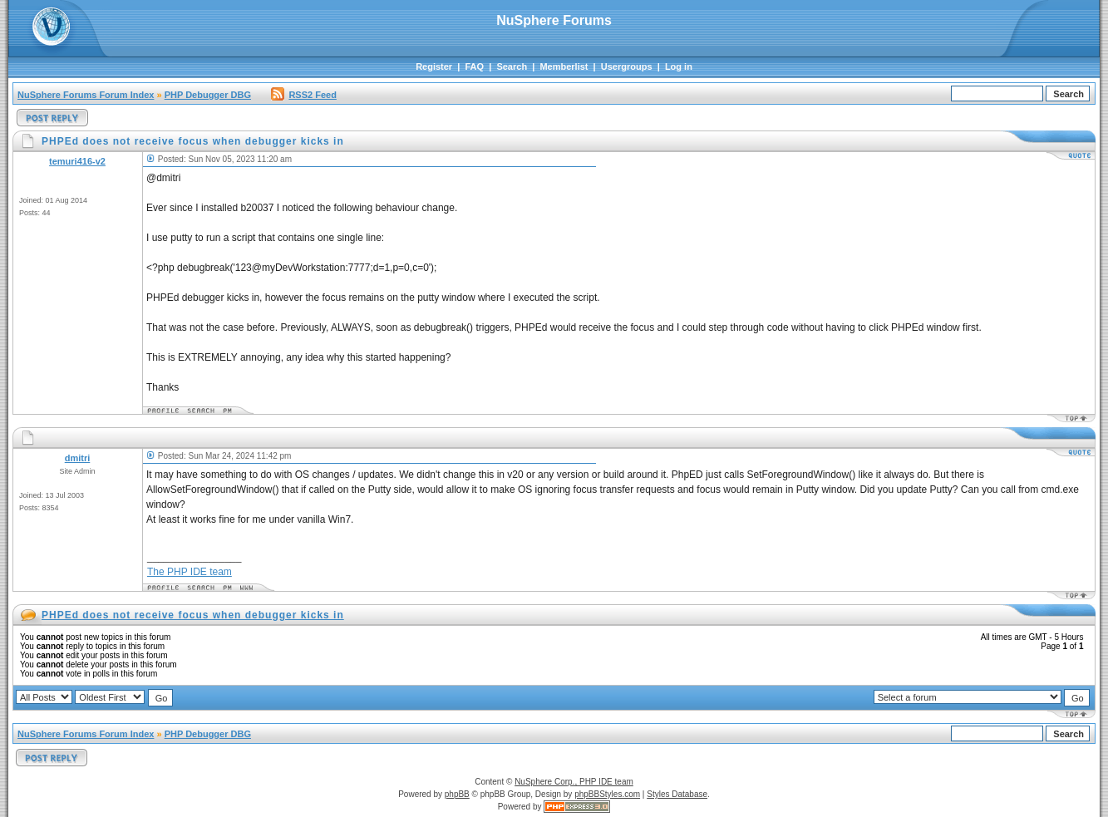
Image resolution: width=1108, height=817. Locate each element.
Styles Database (677, 794)
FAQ (474, 66)
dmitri (78, 458)
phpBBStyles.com (607, 794)
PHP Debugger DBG (208, 95)
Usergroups (626, 66)
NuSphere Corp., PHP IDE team (574, 781)
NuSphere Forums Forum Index (85, 95)
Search (511, 66)
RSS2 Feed (303, 95)
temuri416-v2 (77, 161)
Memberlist (563, 66)
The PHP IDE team (189, 572)
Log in (678, 66)
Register (434, 66)
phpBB (457, 794)
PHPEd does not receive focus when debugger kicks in (193, 615)
